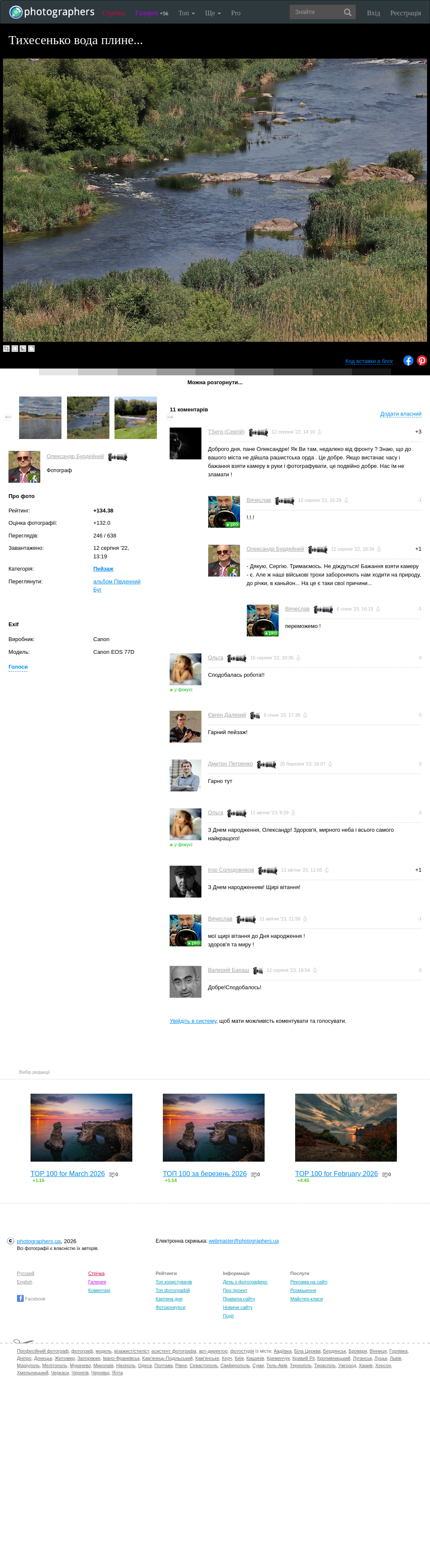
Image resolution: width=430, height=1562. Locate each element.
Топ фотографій (173, 1290)
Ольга (215, 657)
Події (228, 1315)
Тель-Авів (276, 1365)
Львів (395, 1358)
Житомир (65, 1358)
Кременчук (278, 1358)
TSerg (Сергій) (226, 431)
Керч (227, 1358)
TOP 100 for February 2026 (336, 1173)
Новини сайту (238, 1307)
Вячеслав (258, 500)
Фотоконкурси (170, 1307)
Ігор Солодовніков (231, 870)
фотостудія (242, 1351)
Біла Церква (307, 1351)
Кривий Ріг (304, 1358)
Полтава (163, 1365)
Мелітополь (54, 1365)
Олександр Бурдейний (75, 456)
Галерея (151, 13)
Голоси (18, 667)
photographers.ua (39, 1241)
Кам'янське (207, 1358)
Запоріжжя (88, 1358)
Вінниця (378, 1351)
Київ (239, 1358)
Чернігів (80, 1372)
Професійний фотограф (43, 1351)
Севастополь (204, 1365)
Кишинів (255, 1358)
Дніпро (24, 1358)
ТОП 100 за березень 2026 (205, 1173)
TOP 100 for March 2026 (68, 1173)
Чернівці (100, 1372)
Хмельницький (32, 1372)
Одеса (144, 1365)
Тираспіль (325, 1365)
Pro (235, 13)
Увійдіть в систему (193, 1021)
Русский (25, 1273)
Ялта (117, 1372)
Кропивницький (333, 1358)
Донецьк (43, 1358)
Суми (258, 1365)
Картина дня (169, 1298)
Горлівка (398, 1351)
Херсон (383, 1365)
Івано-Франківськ (121, 1358)
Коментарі (99, 1290)
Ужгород (347, 1365)
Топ (187, 13)
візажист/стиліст (131, 1351)
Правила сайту (239, 1298)
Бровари (358, 1351)
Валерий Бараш (228, 970)
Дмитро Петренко (230, 763)
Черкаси (60, 1372)
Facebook (31, 1298)
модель (104, 1351)
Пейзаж (103, 569)
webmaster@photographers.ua (244, 1241)
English (24, 1281)
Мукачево (80, 1365)
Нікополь (125, 1365)
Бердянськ (334, 1351)
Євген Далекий (227, 715)
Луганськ (362, 1358)
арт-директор (213, 1351)
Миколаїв (103, 1365)
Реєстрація (406, 13)
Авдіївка (283, 1351)
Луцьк (380, 1358)
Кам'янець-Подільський (167, 1358)
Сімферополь (235, 1365)
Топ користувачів (174, 1281)
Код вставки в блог (369, 361)
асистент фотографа (173, 1351)
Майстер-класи (306, 1298)
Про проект (235, 1290)
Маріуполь (28, 1365)
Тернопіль (301, 1365)
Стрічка (114, 13)
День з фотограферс (245, 1281)
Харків (366, 1365)
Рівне (181, 1365)
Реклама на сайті (308, 1281)
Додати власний (401, 414)
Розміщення (303, 1290)
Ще (213, 13)
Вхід (373, 13)
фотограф (82, 1351)
